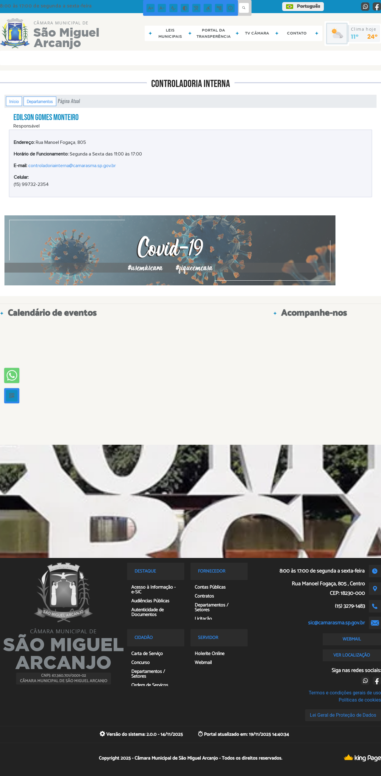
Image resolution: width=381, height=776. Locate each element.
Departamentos (40, 101)
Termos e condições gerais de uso (345, 693)
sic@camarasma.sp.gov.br (336, 622)
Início (14, 101)
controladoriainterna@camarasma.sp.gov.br (72, 165)
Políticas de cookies (360, 700)
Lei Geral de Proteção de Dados (343, 715)
